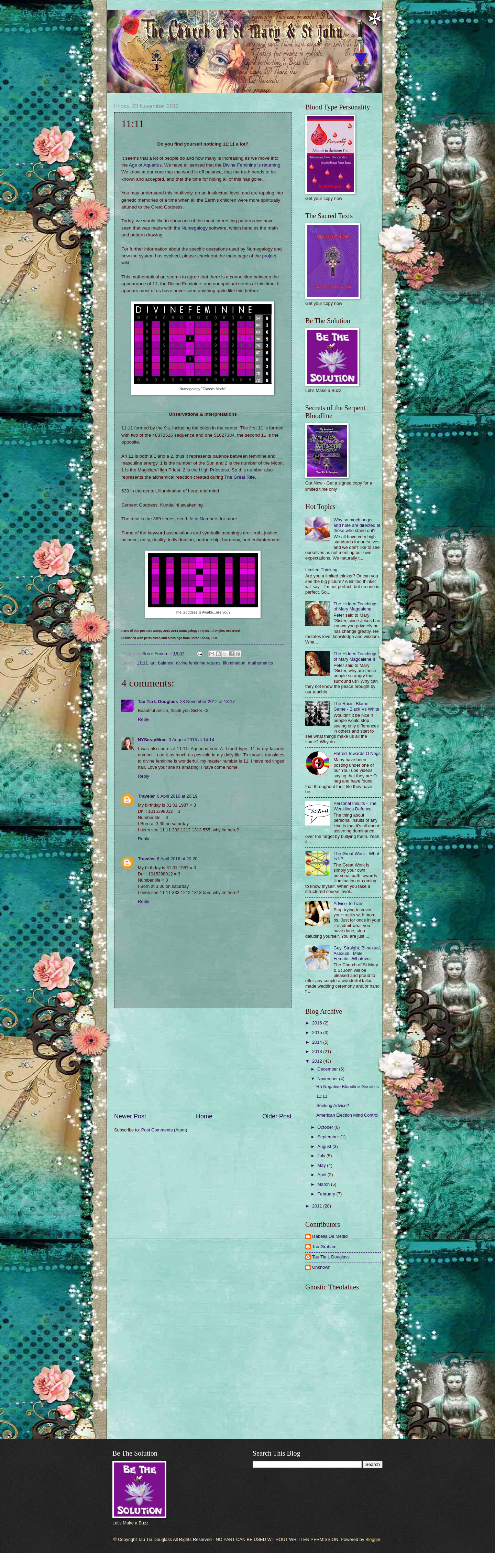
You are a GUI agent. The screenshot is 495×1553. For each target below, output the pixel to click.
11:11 (142, 663)
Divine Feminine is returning (251, 165)
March (324, 1184)
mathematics (260, 663)
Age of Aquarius (145, 165)
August (324, 1146)
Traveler (146, 796)
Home (204, 1116)
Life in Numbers (202, 518)
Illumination (234, 663)
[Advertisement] (202, 1060)
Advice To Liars (348, 903)
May (322, 1165)
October (325, 1127)
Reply (143, 719)
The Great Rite (239, 477)
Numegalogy (195, 228)
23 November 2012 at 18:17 (207, 701)
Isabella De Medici (330, 1236)
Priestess (219, 469)
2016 (317, 1022)
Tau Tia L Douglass (158, 701)
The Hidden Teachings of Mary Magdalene (355, 606)
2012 (317, 1061)
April (322, 1174)
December (328, 1069)
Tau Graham (324, 1246)
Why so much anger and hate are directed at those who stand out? (356, 525)
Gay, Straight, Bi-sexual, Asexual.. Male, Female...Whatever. (357, 953)
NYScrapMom (152, 739)
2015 (317, 1032)
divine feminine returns (198, 663)
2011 (317, 1206)
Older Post (277, 1116)
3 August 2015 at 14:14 (191, 739)
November (328, 1078)
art (153, 663)
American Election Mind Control (347, 1115)
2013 (317, 1051)
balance (166, 663)
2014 (317, 1042)
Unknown (321, 1267)
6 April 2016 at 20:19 (177, 796)
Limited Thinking (321, 569)
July (321, 1155)
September (328, 1136)
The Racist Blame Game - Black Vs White (356, 706)
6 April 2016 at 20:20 (177, 858)
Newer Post (130, 1116)
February (326, 1193)
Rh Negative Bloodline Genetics (347, 1086)
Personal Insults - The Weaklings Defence (354, 806)
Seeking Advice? (332, 1105)
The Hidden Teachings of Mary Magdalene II (355, 656)
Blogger (373, 1539)
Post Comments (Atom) (164, 1129)
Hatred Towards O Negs (357, 753)
